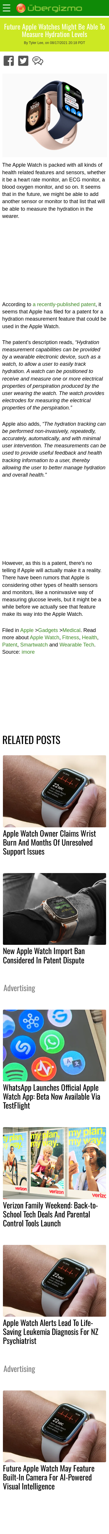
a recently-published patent (64, 304)
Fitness (70, 637)
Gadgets (48, 630)
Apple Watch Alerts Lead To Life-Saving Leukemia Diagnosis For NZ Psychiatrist (50, 1331)
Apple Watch (44, 637)
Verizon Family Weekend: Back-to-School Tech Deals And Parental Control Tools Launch (50, 1214)
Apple (27, 630)
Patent (9, 645)
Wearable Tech (77, 645)
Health (89, 637)
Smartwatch (34, 645)
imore (28, 652)
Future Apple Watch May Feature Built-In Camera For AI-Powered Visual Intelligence (48, 1477)
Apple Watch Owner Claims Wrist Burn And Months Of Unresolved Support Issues (49, 842)
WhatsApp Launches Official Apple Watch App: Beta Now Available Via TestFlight (51, 1096)
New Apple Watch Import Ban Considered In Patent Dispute (44, 955)
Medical (71, 630)
